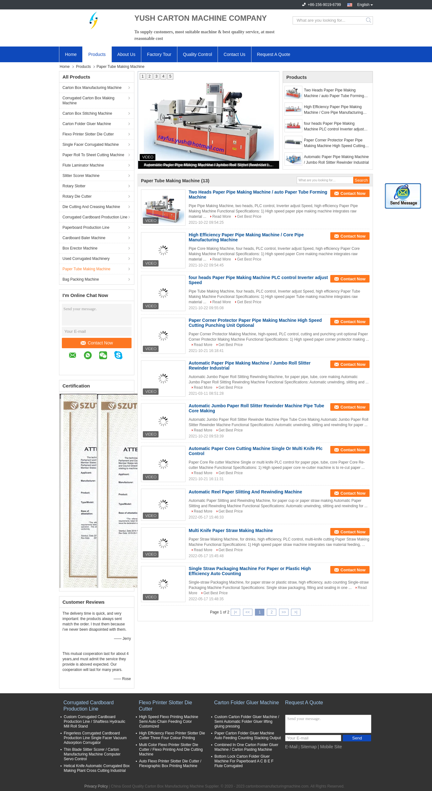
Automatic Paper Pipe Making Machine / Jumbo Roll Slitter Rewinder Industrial (209, 165)
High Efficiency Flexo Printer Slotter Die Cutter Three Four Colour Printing (172, 735)
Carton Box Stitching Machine (87, 113)
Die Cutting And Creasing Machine (91, 207)
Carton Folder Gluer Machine (86, 124)
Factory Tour (159, 54)
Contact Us (234, 54)
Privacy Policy (96, 786)
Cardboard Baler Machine (83, 238)
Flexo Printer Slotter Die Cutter (88, 134)
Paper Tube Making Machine (86, 269)
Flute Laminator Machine (83, 165)
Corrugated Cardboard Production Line (94, 217)
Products (96, 54)
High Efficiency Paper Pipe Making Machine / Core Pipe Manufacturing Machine (333, 110)
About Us (126, 54)
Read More (221, 216)
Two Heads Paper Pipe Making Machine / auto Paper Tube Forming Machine (334, 93)
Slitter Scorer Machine (81, 175)
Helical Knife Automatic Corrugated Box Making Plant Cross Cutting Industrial (97, 768)
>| (295, 612)
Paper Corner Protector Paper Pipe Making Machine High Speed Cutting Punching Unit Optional (334, 143)
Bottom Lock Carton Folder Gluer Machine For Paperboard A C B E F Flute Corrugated (243, 761)
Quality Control (197, 54)
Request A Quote (273, 54)
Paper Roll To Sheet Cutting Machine (93, 155)
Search (369, 20)
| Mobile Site (330, 746)
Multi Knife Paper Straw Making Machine (231, 530)
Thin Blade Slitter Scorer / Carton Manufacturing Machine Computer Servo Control (92, 754)
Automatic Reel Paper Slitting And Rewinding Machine (245, 491)
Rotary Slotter (73, 186)
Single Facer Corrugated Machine (90, 144)
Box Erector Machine (79, 248)
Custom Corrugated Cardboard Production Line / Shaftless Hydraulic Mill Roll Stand (94, 721)
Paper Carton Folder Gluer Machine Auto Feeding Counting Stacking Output (247, 735)
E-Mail (291, 746)
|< (235, 612)
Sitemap (308, 746)
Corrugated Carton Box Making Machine (88, 100)
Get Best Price (249, 216)
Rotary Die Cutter (77, 196)
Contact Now (97, 342)
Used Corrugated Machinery (86, 258)
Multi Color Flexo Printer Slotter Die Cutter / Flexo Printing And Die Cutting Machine (171, 749)
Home (71, 54)
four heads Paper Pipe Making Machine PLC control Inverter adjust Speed (334, 126)
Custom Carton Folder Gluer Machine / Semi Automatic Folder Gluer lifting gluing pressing (246, 721)
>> (284, 612)
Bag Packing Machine (80, 279)
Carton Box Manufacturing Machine (92, 87)
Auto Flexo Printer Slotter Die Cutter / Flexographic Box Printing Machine (170, 763)
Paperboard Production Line (85, 227)
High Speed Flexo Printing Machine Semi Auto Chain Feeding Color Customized (168, 721)
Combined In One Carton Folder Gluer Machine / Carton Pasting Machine (246, 747)
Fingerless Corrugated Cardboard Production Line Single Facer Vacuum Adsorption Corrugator (95, 738)
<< (248, 612)
